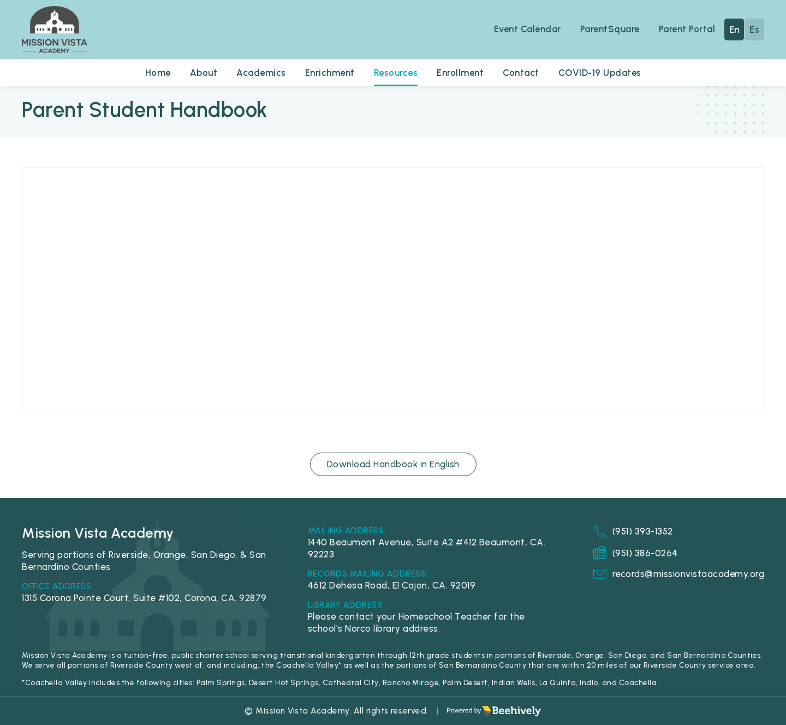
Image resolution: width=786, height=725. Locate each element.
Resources (396, 72)
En (734, 29)
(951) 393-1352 (632, 531)
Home (155, 72)
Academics (260, 72)
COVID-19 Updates (601, 72)
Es (754, 29)
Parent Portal (687, 28)
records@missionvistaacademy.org (678, 574)
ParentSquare (609, 28)
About (202, 72)
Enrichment (329, 72)
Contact (522, 72)
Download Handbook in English (393, 464)
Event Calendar (525, 28)
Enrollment (461, 72)
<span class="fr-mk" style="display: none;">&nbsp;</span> (393, 290)
